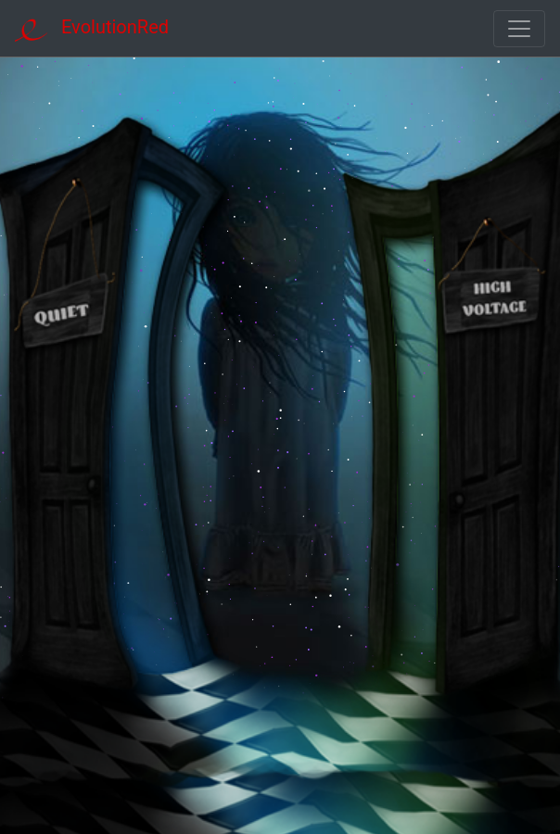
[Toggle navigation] (519, 28)
